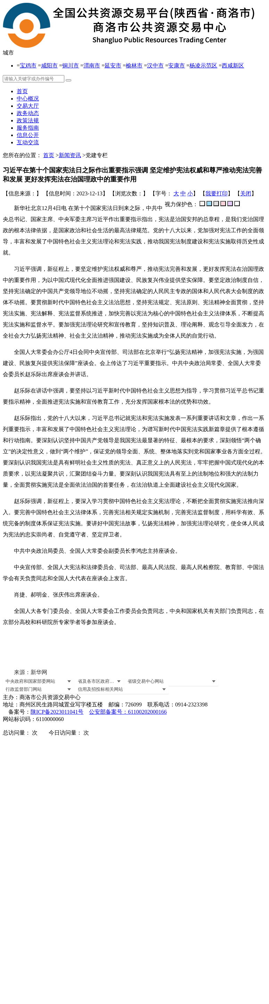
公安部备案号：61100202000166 (127, 712)
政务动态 (28, 113)
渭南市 (91, 65)
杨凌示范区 (203, 65)
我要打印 (216, 193)
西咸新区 (233, 65)
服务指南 (28, 128)
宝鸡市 (28, 65)
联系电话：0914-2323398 (177, 704)
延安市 (113, 65)
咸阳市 (49, 65)
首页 (22, 91)
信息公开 (28, 135)
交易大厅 (28, 106)
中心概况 (28, 99)
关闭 (245, 193)
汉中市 (155, 65)
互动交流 (28, 142)
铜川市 (70, 65)
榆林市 (134, 65)
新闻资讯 (70, 155)
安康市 (176, 65)
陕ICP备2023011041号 (57, 712)
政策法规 (28, 120)
